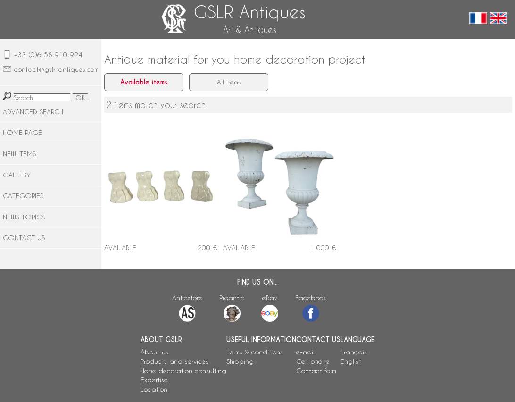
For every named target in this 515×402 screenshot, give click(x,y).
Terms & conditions (254, 352)
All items (229, 82)
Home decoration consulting (183, 371)
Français (354, 352)
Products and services (174, 361)
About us (154, 352)
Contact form (316, 371)
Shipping (240, 361)
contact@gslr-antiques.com (56, 69)
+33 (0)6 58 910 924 (48, 54)
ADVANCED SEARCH (33, 112)
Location (154, 389)
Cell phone (313, 361)
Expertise (154, 380)
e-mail (305, 352)
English (351, 361)
